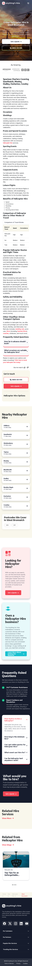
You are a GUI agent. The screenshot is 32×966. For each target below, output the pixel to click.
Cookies (25, 963)
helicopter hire (7, 143)
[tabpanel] (16, 866)
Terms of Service (9, 963)
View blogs (8, 845)
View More (8, 818)
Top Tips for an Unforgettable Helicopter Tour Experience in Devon (13, 873)
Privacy (18, 963)
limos (8, 331)
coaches (6, 333)
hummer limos (22, 331)
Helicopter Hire (8, 870)
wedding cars (19, 329)
